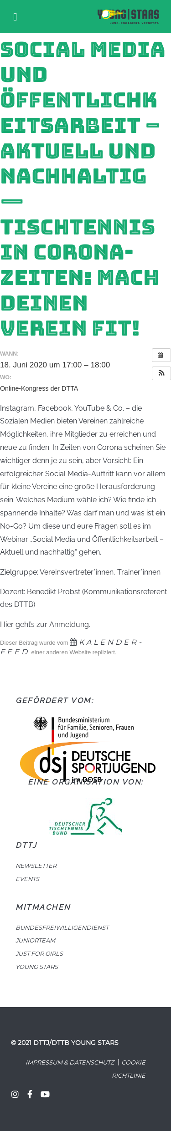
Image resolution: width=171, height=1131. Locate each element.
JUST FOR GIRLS (39, 953)
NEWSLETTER (36, 865)
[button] (161, 373)
